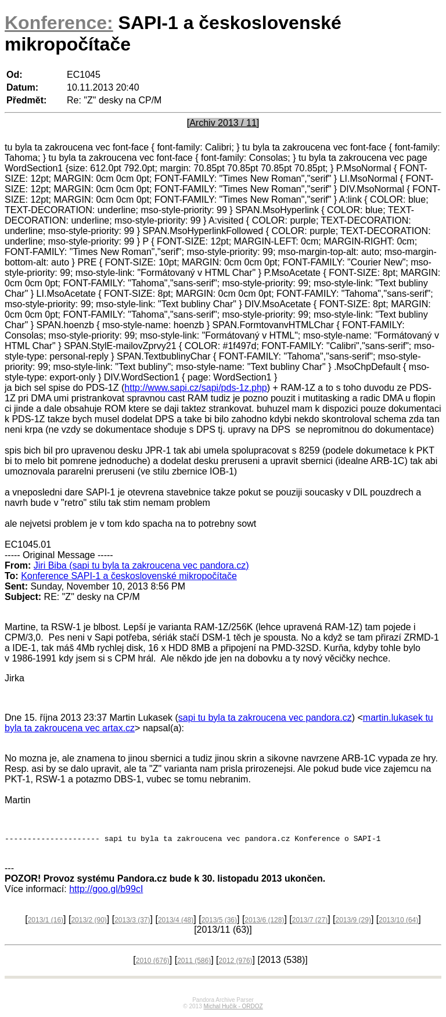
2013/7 (310, 922)
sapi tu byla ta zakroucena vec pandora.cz (265, 718)
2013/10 (398, 922)
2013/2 (88, 922)
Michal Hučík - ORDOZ (232, 1008)
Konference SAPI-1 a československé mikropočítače (129, 576)
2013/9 (353, 922)
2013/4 (175, 922)
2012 (236, 962)
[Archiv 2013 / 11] (223, 123)
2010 (153, 962)
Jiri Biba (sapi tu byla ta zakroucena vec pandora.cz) (141, 565)
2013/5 (219, 922)
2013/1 (45, 922)
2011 (194, 962)
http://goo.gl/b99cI (106, 891)
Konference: (59, 22)
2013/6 (264, 922)
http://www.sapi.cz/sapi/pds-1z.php (195, 388)
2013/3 (132, 922)
